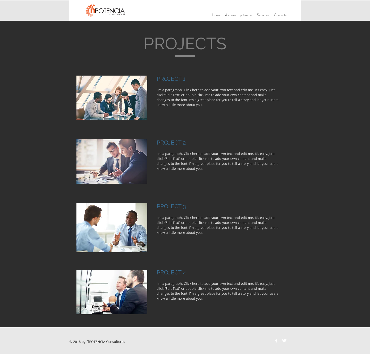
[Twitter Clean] (284, 340)
